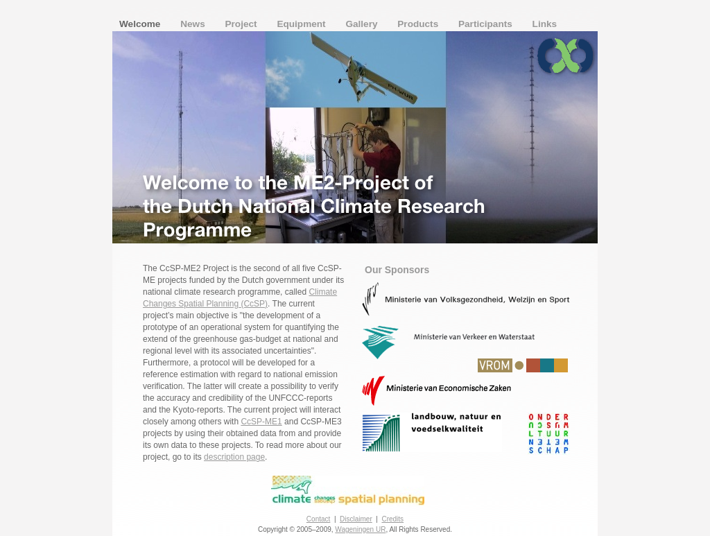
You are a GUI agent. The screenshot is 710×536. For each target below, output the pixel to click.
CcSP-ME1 (261, 421)
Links (544, 24)
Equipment (302, 24)
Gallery (362, 24)
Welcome (141, 24)
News (193, 24)
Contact (318, 519)
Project (242, 24)
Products (419, 24)
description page (234, 457)
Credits (392, 519)
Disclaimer (356, 519)
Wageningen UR (360, 529)
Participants (486, 24)
